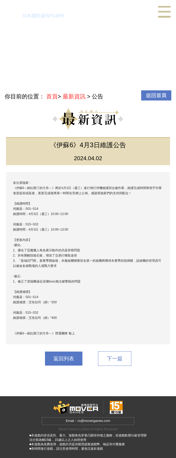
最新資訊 (74, 96)
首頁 (52, 96)
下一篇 (114, 358)
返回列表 (63, 358)
